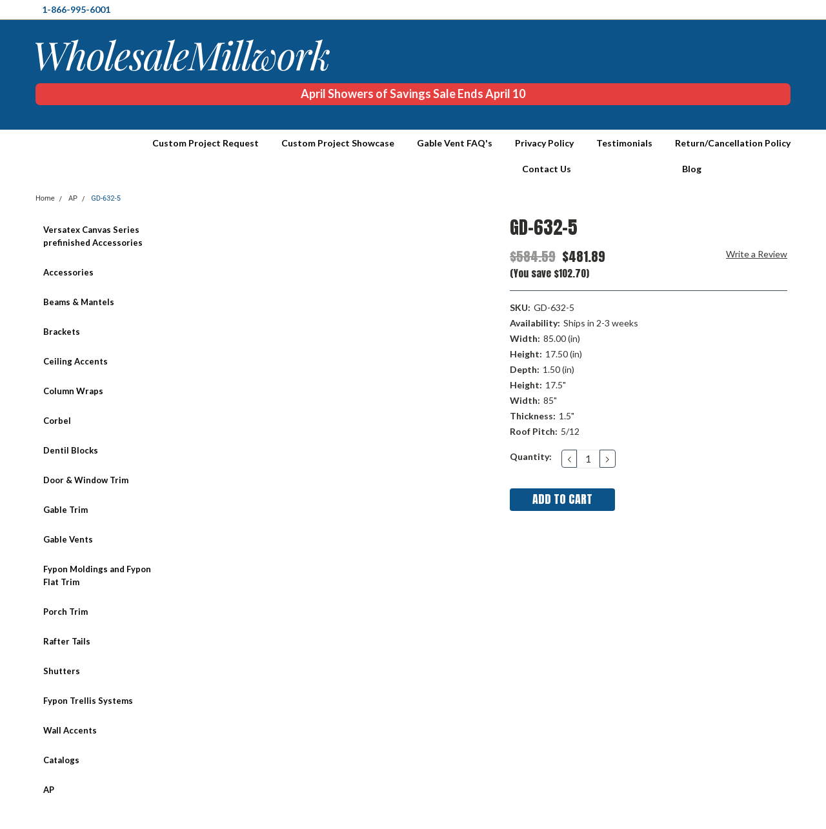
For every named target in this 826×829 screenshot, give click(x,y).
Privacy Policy (544, 142)
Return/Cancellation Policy (733, 142)
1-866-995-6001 (76, 9)
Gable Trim (65, 509)
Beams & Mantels (78, 302)
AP (48, 789)
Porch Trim (65, 611)
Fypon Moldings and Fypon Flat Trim (97, 575)
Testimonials (624, 142)
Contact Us (546, 168)
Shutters (61, 671)
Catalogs (61, 760)
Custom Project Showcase (337, 142)
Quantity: (531, 456)
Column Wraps (73, 391)
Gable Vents (68, 539)
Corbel (57, 420)
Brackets (61, 331)
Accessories (68, 272)
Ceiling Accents (75, 361)
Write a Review (756, 253)
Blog (691, 168)
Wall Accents (70, 730)
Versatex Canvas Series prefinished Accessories (93, 236)
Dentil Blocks (70, 450)
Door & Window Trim (85, 480)
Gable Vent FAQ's (454, 142)
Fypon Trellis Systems (88, 700)
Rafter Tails (66, 641)
